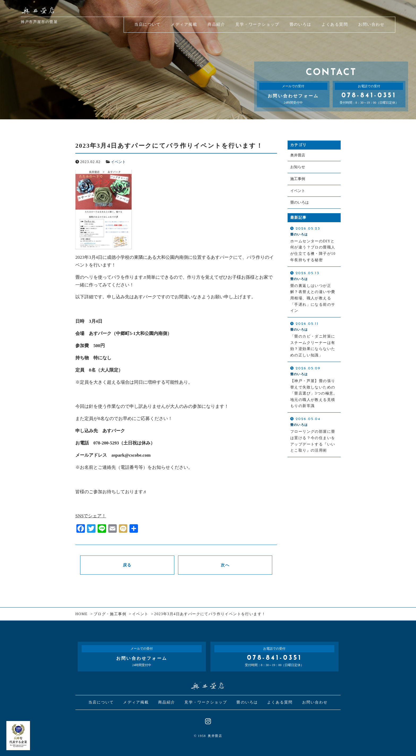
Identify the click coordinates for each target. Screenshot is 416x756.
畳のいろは (299, 203)
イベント (118, 162)
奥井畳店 (297, 155)
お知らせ (297, 167)
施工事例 (297, 179)
